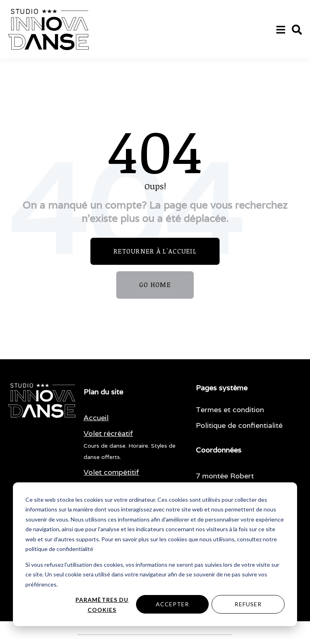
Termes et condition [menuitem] (230, 409)
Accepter (172, 604)
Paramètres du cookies (102, 604)
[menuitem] (96, 418)
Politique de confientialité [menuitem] (239, 425)
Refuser (248, 604)
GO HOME (155, 284)
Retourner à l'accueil (155, 251)
